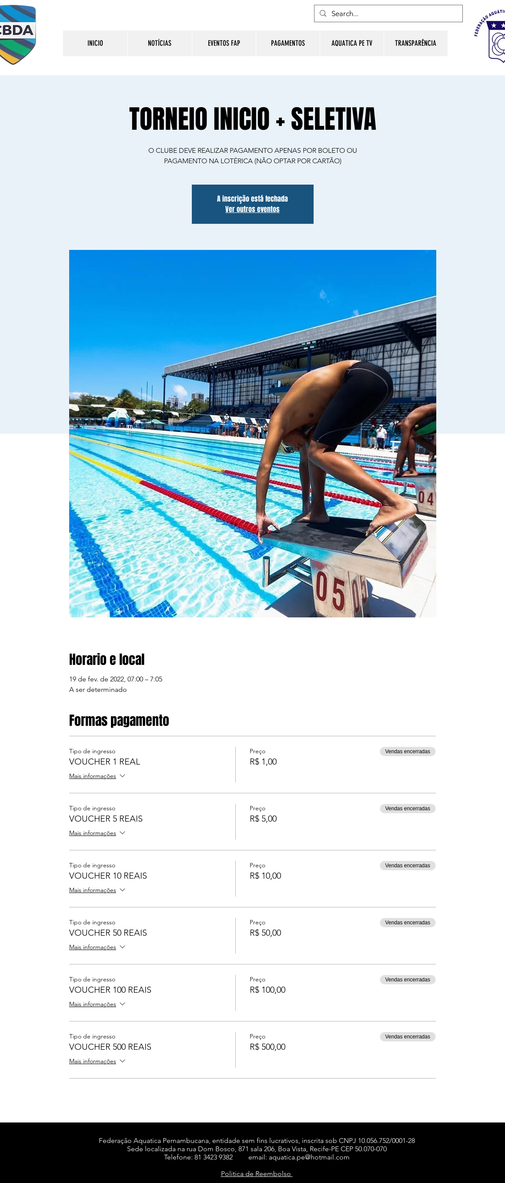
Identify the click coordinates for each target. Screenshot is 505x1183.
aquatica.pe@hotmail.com (309, 1157)
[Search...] (387, 14)
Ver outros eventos (252, 209)
